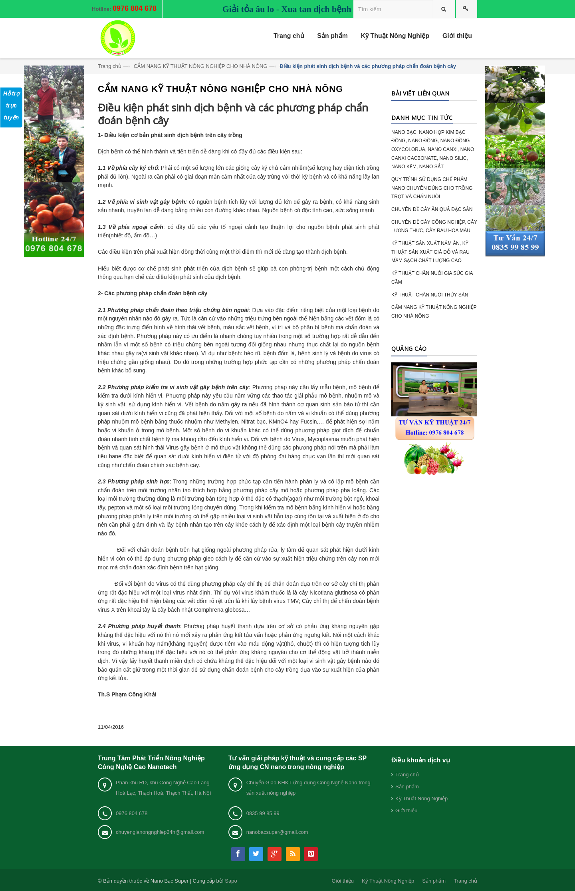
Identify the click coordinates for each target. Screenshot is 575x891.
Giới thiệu (406, 810)
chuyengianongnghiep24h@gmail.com (160, 832)
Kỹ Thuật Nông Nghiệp (421, 799)
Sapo (231, 881)
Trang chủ (109, 66)
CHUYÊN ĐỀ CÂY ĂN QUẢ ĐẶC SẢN (431, 209)
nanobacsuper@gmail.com (277, 832)
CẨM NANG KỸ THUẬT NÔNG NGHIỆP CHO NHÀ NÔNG (201, 66)
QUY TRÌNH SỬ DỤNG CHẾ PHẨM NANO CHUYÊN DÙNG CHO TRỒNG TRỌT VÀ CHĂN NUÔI (431, 188)
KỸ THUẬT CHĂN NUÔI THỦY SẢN (429, 295)
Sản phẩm (407, 787)
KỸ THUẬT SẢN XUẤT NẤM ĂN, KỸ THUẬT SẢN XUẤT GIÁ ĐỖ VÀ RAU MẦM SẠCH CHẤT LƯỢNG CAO (430, 252)
